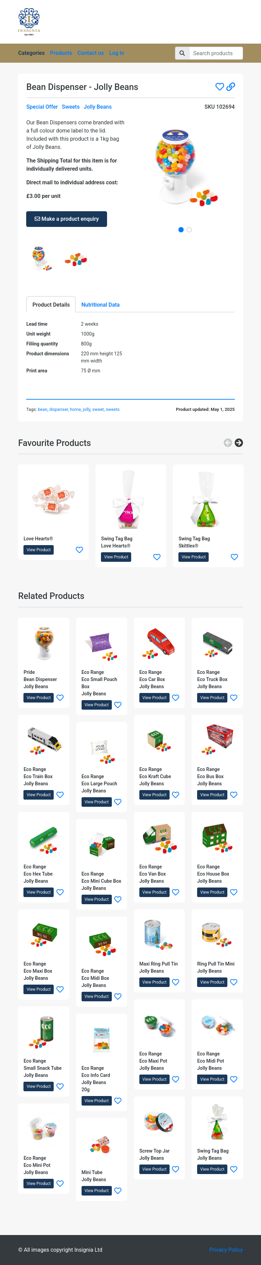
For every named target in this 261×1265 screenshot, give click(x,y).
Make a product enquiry (67, 219)
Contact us (90, 53)
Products (61, 53)
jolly (86, 409)
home (75, 409)
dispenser (58, 409)
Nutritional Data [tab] (100, 305)
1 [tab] (181, 229)
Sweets (71, 107)
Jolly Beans (97, 107)
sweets (113, 409)
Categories (31, 53)
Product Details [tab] (51, 305)
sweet (98, 409)
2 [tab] (189, 229)
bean (42, 409)
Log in (116, 53)
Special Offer (42, 107)
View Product (39, 549)
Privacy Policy (226, 1250)
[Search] (216, 53)
